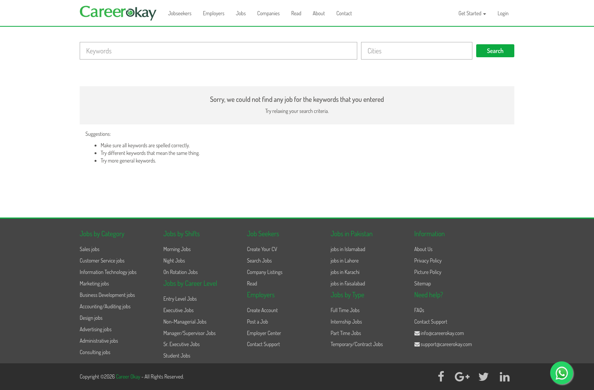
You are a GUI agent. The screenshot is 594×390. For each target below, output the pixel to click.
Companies (268, 13)
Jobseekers (179, 13)
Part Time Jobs (346, 333)
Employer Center (264, 333)
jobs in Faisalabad (348, 283)
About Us (423, 249)
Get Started (472, 13)
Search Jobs (259, 260)
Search (495, 51)
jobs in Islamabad (348, 249)
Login (503, 13)
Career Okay (128, 376)
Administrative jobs (99, 340)
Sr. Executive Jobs (181, 344)
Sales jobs (90, 249)
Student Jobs (176, 355)
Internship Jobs (346, 321)
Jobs (241, 13)
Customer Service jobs (102, 260)
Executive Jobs (178, 310)
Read (296, 13)
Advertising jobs (96, 329)
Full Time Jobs (345, 310)
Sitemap (422, 283)
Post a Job (257, 321)
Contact (344, 13)
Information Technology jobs (108, 272)
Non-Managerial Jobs (184, 321)
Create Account (262, 310)
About (319, 13)
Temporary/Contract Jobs (357, 344)
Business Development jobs (107, 295)
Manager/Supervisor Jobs (189, 333)
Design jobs (91, 317)
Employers (214, 13)
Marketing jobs (94, 283)
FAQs (419, 310)
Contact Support (263, 344)
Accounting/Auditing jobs (105, 306)
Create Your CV (262, 249)
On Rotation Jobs (180, 272)
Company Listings (265, 272)
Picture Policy (427, 272)
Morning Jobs (177, 249)
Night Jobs (174, 260)
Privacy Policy (428, 260)
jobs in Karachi (345, 272)
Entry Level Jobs (180, 298)
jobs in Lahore (344, 260)
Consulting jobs (95, 352)
